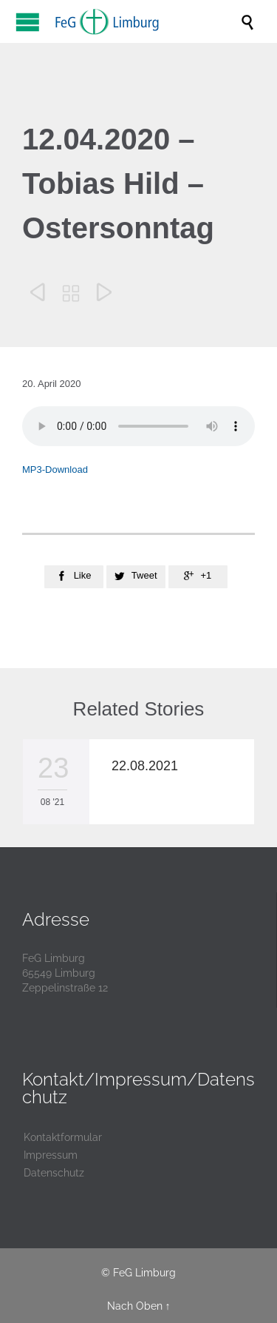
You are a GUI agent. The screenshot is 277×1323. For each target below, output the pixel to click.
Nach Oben (135, 1306)
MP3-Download (55, 469)
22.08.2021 (145, 765)
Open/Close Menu (27, 22)
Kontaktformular (63, 1137)
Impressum (51, 1155)
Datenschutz (54, 1173)
